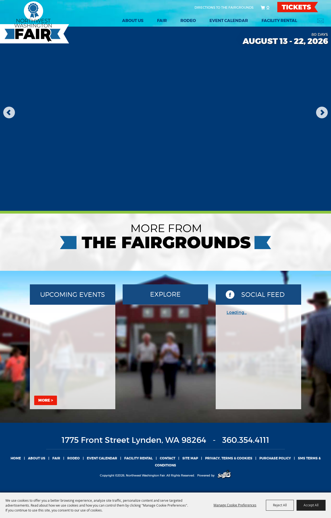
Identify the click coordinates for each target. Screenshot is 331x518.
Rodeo (188, 20)
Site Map (190, 458)
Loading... (237, 312)
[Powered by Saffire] (224, 475)
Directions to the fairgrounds (224, 7)
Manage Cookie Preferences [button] (235, 505)
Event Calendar (228, 20)
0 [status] (267, 7)
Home (16, 458)
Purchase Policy (275, 458)
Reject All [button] (280, 505)
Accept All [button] (311, 505)
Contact (167, 458)
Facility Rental (279, 20)
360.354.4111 (245, 440)
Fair (162, 20)
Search (306, 20)
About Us (133, 20)
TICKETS (302, 7)
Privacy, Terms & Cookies (228, 458)
